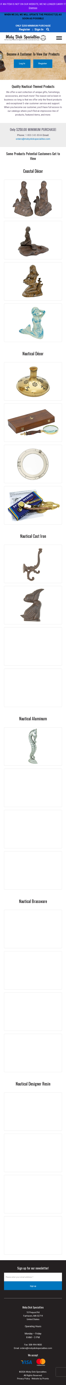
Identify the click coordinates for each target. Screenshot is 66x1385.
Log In (22, 63)
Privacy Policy (23, 1378)
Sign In (39, 29)
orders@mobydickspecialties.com (36, 1348)
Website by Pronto (40, 1378)
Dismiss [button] (33, 8)
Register (24, 29)
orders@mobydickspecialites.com (33, 139)
